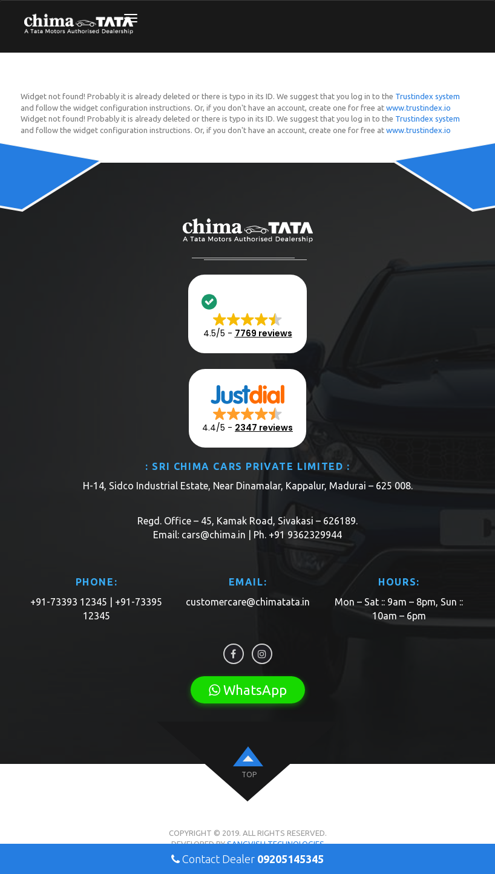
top (249, 774)
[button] (247, 314)
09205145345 (290, 859)
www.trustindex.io (418, 107)
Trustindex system (427, 96)
